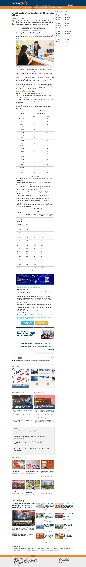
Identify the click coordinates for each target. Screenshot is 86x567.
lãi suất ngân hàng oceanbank (44, 360)
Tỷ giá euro (38, 548)
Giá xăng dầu (68, 548)
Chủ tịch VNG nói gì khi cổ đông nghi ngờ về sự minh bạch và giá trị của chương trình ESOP (68, 505)
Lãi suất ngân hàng (20, 77)
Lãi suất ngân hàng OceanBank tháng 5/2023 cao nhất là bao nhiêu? (26, 333)
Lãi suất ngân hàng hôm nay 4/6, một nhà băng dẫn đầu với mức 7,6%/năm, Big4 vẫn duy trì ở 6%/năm (23, 418)
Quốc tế (15, 445)
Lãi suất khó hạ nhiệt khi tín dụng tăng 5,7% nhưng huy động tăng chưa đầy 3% (49, 505)
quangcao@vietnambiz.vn (66, 560)
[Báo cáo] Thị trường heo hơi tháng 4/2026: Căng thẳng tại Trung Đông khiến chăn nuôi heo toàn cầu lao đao (47, 472)
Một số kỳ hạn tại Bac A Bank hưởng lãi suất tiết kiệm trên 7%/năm (21, 407)
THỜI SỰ (16, 7)
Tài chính (15, 10)
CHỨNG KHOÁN (42, 7)
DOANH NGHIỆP (48, 7)
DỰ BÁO (20, 7)
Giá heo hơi (43, 548)
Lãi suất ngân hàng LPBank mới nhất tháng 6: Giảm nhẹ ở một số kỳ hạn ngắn (23, 421)
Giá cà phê (48, 548)
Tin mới (16, 428)
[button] (37, 384)
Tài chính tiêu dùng (53, 10)
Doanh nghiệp (14, 473)
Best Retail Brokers (43, 550)
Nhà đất (42, 493)
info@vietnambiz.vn (19, 564)
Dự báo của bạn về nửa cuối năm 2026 (41, 323)
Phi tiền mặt (45, 10)
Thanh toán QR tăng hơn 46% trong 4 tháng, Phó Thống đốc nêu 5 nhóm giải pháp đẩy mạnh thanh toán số (33, 449)
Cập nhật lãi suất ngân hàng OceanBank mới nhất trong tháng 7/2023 (45, 86)
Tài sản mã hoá (28, 10)
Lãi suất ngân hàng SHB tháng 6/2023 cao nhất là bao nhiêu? (32, 27)
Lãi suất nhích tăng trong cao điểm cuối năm (44, 377)
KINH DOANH (54, 7)
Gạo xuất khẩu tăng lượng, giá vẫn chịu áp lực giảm (25, 431)
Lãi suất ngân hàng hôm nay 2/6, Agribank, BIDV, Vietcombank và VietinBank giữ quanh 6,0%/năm (44, 418)
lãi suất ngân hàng (19, 360)
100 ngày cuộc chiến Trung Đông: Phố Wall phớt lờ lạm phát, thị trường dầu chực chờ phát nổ (33, 442)
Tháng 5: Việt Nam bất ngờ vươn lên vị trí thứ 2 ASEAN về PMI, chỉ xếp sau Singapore (33, 491)
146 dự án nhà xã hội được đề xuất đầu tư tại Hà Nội (47, 490)
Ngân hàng (21, 10)
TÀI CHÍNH (33, 7)
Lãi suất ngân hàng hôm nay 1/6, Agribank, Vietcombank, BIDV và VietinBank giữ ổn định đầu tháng (44, 421)
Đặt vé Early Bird (28, 323)
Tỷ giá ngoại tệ (23, 548)
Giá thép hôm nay (17, 550)
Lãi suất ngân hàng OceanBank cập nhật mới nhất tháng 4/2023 (35, 343)
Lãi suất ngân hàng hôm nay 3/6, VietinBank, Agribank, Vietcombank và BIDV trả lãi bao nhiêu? (44, 414)
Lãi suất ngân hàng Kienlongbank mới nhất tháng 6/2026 (22, 411)
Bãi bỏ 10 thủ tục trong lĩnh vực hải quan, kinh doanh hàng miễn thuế (29, 436)
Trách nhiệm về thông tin (18, 565)
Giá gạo (33, 550)
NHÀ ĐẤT (37, 7)
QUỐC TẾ (28, 7)
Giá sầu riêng (23, 550)
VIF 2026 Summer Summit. (35, 314)
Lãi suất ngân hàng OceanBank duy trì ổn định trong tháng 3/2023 (36, 346)
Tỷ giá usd (29, 548)
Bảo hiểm (35, 10)
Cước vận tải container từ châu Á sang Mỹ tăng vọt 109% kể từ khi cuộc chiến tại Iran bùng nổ (26, 534)
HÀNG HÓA (24, 7)
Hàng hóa (15, 432)
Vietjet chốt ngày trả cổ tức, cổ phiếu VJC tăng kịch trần (17, 470)
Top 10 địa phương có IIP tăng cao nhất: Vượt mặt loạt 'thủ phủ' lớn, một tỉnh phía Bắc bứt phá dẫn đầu (49, 516)
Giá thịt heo (28, 550)
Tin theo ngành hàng (61, 11)
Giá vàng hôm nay (17, 548)
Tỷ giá (39, 10)
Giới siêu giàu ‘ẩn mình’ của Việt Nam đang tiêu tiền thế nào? (18, 490)
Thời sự (15, 438)
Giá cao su (37, 550)
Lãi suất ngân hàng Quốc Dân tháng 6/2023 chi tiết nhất (31, 30)
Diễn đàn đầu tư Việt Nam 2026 (53, 550)
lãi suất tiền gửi (25, 83)
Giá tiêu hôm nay (54, 548)
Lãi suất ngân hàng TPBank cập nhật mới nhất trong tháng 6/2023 (33, 28)
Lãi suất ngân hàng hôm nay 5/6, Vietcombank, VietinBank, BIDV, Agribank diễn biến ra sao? (22, 414)
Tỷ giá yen (33, 548)
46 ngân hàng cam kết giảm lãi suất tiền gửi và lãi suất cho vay (44, 371)
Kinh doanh (28, 473)
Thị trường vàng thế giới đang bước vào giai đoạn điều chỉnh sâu (68, 535)
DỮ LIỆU (59, 7)
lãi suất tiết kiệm (28, 36)
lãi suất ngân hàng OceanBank (25, 91)
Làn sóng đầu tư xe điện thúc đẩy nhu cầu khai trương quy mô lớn (32, 470)
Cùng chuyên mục (39, 393)
